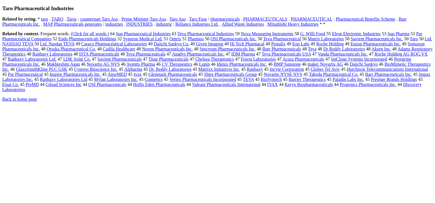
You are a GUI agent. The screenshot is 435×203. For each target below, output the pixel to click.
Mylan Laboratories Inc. (116, 79)
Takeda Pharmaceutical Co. (334, 74)
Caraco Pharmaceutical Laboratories (114, 43)
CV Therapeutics (177, 64)
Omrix (175, 38)
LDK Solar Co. (77, 59)
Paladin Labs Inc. (348, 79)
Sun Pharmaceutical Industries (143, 33)
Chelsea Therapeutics (214, 59)
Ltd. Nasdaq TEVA (57, 43)
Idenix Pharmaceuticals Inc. (242, 64)
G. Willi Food (312, 33)
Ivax (137, 74)
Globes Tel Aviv (325, 69)
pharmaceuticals (225, 19)
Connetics (154, 79)
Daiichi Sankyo (364, 64)
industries (114, 24)
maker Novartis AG (325, 64)
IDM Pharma (243, 54)
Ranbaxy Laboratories (52, 54)
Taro (414, 38)
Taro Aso (177, 19)
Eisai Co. (10, 84)
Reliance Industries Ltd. (196, 24)
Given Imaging (209, 43)
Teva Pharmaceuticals (145, 54)
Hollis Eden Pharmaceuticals (159, 84)
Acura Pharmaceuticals (303, 59)
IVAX (272, 84)
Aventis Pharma (140, 64)
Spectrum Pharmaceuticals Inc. (228, 49)
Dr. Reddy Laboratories (170, 69)
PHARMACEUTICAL (311, 19)
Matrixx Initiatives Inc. (219, 69)
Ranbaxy (255, 69)
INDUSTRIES (139, 24)
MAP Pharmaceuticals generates (72, 24)
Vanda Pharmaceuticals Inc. (343, 54)
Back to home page (19, 99)
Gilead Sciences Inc (64, 84)
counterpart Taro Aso (99, 19)
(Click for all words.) (90, 33)
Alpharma (133, 69)
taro (44, 19)
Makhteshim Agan (63, 64)
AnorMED (117, 74)
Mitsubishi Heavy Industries (292, 24)
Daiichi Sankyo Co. (171, 43)
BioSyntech (271, 79)
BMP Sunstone (287, 64)
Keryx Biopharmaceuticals (309, 84)
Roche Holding (330, 43)
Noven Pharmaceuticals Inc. (167, 49)
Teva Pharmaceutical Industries (206, 33)
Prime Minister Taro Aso (143, 19)
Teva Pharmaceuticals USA (286, 54)
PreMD (32, 84)
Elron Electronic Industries (356, 33)
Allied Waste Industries (243, 24)
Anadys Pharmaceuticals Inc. (198, 54)
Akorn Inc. (381, 49)
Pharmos (196, 38)
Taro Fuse (198, 19)
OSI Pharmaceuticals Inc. (234, 38)
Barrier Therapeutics (307, 79)
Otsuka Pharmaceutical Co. (71, 49)
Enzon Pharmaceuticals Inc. (376, 43)
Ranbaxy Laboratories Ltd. (32, 59)
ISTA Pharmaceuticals (99, 54)
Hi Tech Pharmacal (247, 43)
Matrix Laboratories (326, 38)
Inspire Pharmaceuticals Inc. (75, 74)
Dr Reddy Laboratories (344, 49)
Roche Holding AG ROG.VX (401, 54)
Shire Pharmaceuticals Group (230, 74)
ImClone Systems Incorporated (359, 59)
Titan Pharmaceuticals (168, 59)
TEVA (248, 79)
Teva (312, 49)
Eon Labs (300, 43)
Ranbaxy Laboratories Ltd (63, 79)
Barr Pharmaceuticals (281, 49)
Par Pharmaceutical (25, 74)
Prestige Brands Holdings (394, 79)
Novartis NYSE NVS (283, 74)
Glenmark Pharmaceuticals (172, 74)
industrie (164, 24)
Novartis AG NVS (103, 64)
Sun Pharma (399, 33)
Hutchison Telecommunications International (387, 69)
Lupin (204, 64)
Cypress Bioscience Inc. (96, 69)
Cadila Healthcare (119, 49)
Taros (71, 19)
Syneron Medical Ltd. (143, 38)
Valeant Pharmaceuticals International (226, 84)
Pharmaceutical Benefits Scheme (365, 19)
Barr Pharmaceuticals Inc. (388, 74)
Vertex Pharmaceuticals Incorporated (202, 79)
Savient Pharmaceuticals (119, 59)
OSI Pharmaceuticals (107, 84)
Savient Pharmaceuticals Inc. (377, 38)
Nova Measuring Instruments (267, 33)
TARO (57, 19)
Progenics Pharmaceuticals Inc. (368, 84)
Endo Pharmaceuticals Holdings (87, 38)
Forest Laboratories (258, 59)
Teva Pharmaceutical (282, 38)
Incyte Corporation (287, 69)
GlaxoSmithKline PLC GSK (41, 69)
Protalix (278, 43)
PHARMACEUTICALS (265, 19)
